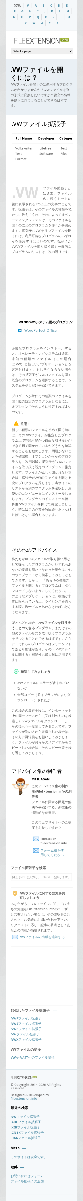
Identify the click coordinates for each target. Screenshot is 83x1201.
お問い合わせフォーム (27, 1176)
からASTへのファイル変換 (33, 1057)
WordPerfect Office (40, 330)
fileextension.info (24, 1099)
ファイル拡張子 (26, 1018)
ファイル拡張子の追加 (27, 1181)
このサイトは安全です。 (29, 1157)
